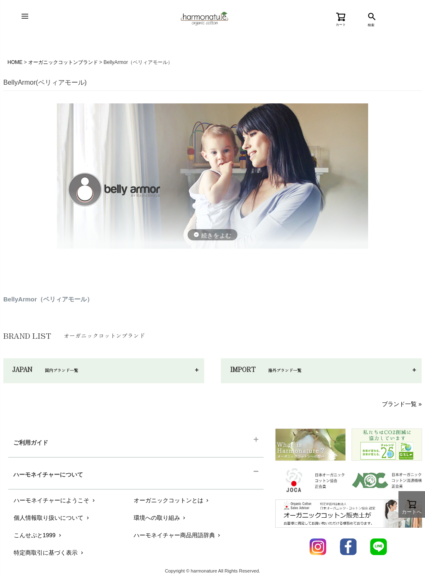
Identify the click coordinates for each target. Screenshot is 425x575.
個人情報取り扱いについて (52, 517)
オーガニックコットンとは (172, 500)
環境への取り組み (160, 517)
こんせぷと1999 (38, 535)
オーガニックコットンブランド (63, 62)
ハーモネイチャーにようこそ (55, 500)
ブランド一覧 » (402, 404)
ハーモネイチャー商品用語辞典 (178, 535)
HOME (14, 62)
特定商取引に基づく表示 (49, 552)
